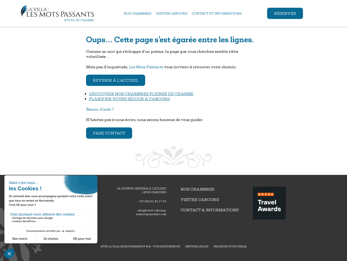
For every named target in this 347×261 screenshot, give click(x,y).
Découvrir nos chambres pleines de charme (141, 93)
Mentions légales (196, 246)
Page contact (109, 133)
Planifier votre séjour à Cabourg (129, 98)
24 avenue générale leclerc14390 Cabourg (141, 190)
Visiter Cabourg (200, 199)
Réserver (285, 13)
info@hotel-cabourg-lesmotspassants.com (151, 212)
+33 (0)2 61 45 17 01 (152, 201)
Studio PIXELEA (237, 246)
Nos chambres (197, 189)
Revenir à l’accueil (115, 80)
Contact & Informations (210, 209)
